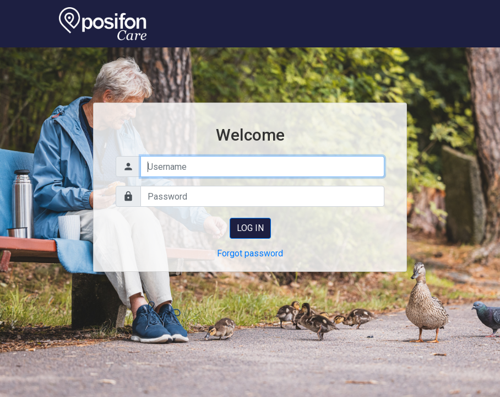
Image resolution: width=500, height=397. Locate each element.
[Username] (262, 166)
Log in (250, 228)
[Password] (262, 196)
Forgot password (250, 253)
